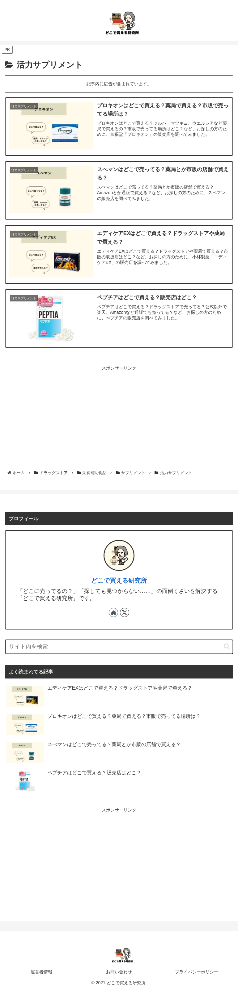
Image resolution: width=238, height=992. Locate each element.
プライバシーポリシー (196, 971)
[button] (226, 646)
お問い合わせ (119, 971)
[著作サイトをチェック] (113, 612)
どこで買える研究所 (119, 580)
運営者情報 (41, 971)
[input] (119, 646)
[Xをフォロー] (124, 612)
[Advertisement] (119, 415)
